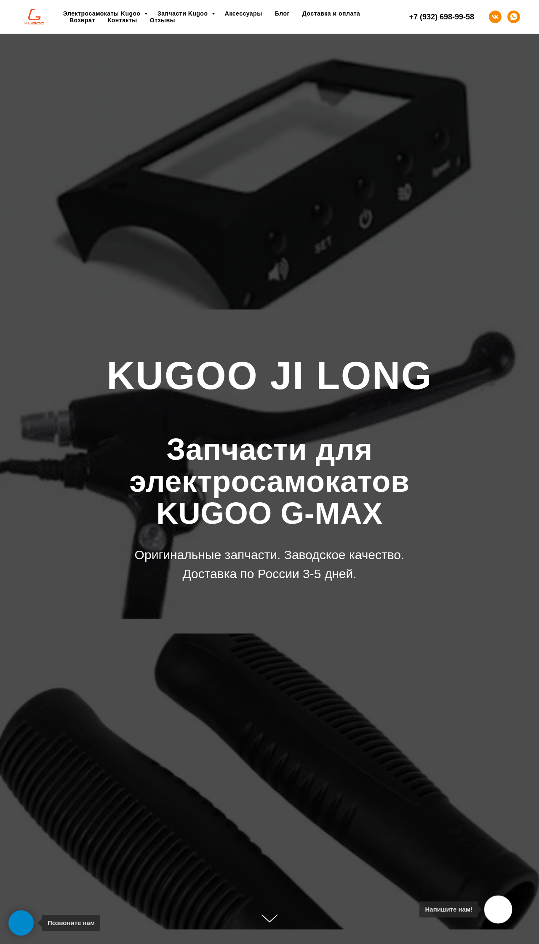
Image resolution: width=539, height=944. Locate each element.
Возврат (82, 20)
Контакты (122, 20)
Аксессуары (243, 13)
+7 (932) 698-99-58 (441, 17)
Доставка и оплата (331, 13)
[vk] (495, 17)
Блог (282, 13)
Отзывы (162, 20)
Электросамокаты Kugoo (102, 13)
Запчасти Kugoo (183, 13)
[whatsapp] (513, 17)
